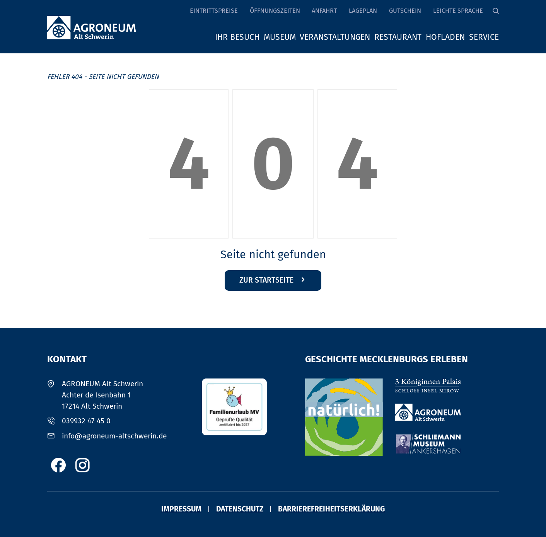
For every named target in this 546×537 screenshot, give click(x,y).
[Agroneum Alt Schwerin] (428, 412)
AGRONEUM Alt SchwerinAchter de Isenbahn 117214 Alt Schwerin (102, 395)
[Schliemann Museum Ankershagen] (428, 443)
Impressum (181, 509)
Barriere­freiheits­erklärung (331, 509)
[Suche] (496, 11)
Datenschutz (239, 509)
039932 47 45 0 (86, 420)
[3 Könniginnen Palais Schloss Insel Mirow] (428, 385)
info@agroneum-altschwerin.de (114, 435)
